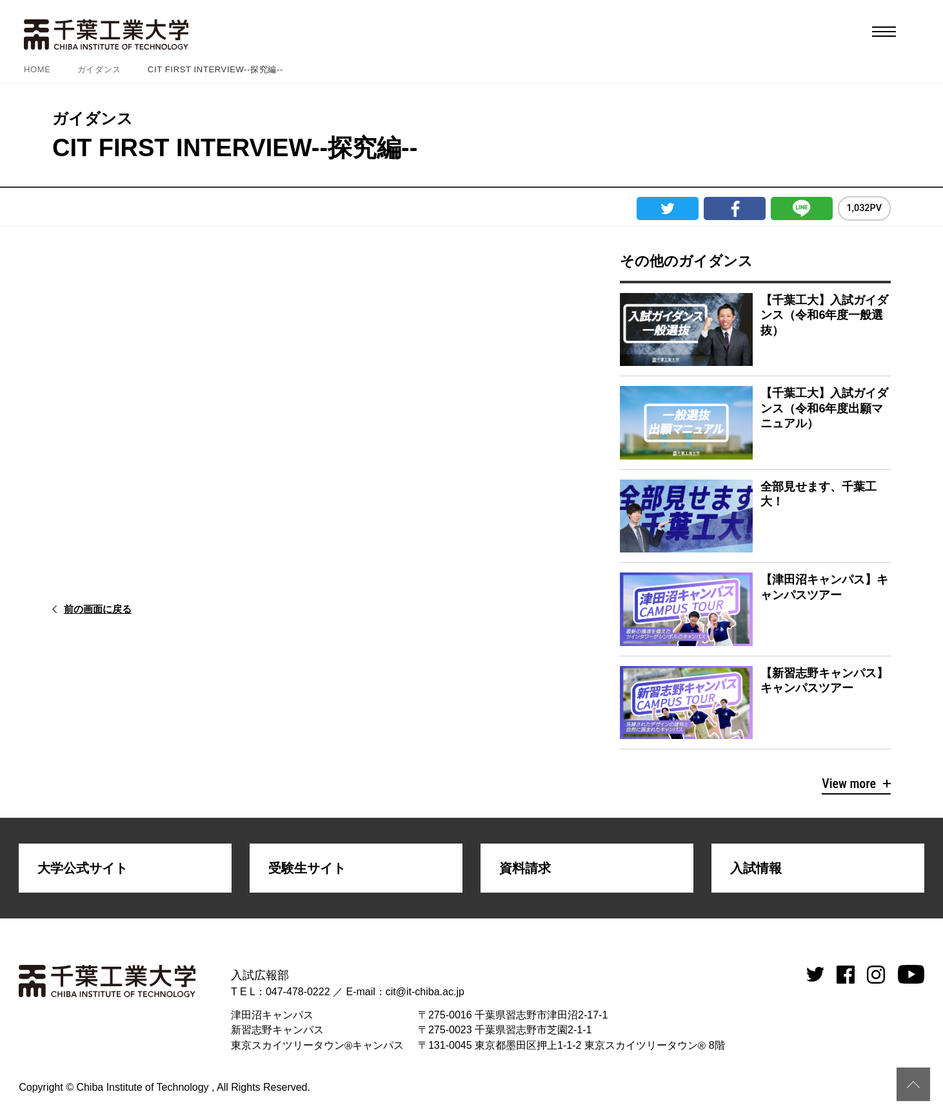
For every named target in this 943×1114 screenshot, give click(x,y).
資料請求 (525, 868)
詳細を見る (755, 329)
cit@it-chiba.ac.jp (425, 991)
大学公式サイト (82, 868)
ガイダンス (99, 69)
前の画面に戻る (106, 609)
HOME (37, 69)
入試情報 (756, 868)
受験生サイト (307, 868)
